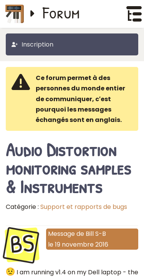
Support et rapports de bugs (83, 206)
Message (61, 233)
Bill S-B (96, 233)
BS (22, 243)
